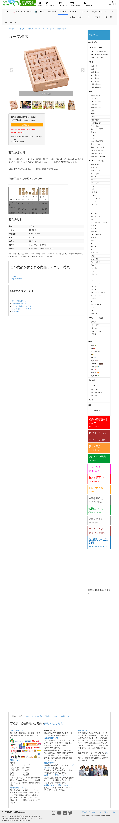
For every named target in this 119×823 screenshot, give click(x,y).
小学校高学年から (96, 87)
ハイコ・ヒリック (96, 331)
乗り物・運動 (97, 12)
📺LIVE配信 (39, 12)
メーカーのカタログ (97, 392)
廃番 (90, 405)
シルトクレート (95, 216)
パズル (93, 138)
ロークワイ (94, 313)
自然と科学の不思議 (97, 141)
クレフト (93, 189)
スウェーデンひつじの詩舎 (99, 222)
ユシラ (93, 301)
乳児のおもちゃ (95, 95)
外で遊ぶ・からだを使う (98, 147)
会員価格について (51, 738)
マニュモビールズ (96, 295)
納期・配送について (18, 788)
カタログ (91, 385)
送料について (15, 760)
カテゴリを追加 (94, 410)
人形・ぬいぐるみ (96, 101)
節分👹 (93, 348)
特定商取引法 (86, 812)
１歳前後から (95, 72)
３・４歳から (95, 78)
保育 (105, 17)
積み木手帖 (94, 395)
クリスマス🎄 (95, 376)
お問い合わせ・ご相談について (56, 785)
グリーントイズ (95, 198)
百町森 (93, 256)
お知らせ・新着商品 (34, 716)
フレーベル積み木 (48, 29)
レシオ (93, 307)
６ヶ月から (94, 69)
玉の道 (93, 117)
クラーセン (94, 328)
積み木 (37, 29)
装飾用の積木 (61, 29)
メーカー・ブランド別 (96, 161)
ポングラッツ (95, 289)
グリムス (93, 195)
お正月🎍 (93, 345)
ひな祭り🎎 (94, 360)
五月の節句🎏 (95, 367)
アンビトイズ (95, 167)
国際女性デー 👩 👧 (97, 364)
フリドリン (94, 268)
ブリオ (93, 271)
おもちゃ (63, 12)
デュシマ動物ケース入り (21, 306)
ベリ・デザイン (95, 283)
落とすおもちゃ (95, 144)
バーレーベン (95, 253)
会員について (66, 716)
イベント (88, 17)
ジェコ (93, 219)
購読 (114, 812)
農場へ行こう (17, 311)
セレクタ (93, 225)
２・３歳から (95, 75)
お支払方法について (18, 730)
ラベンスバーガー (96, 304)
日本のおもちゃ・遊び (97, 150)
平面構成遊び (95, 120)
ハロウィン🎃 (95, 373)
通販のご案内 (17, 716)
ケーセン (93, 201)
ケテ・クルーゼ (95, 204)
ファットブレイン (96, 262)
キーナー (93, 186)
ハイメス (93, 247)
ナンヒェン (94, 237)
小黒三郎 (93, 334)
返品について (49, 763)
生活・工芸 (84, 12)
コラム (72, 17)
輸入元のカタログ (96, 389)
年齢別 (90, 62)
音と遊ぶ (93, 132)
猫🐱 (92, 354)
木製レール (94, 104)
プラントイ (94, 274)
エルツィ (93, 180)
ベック (93, 280)
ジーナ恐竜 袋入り (19, 301)
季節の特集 (52, 12)
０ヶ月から (94, 66)
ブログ (97, 17)
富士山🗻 (93, 357)
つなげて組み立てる (97, 123)
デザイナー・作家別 (95, 318)
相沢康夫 (93, 322)
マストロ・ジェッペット (98, 292)
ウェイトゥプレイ (96, 174)
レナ (92, 310)
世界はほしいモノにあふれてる (100, 54)
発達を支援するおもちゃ (98, 156)
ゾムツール (94, 231)
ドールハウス (95, 126)
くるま (93, 111)
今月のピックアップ (95, 48)
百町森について (51, 716)
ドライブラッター (96, 234)
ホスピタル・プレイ (97, 153)
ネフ (92, 243)
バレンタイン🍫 (95, 351)
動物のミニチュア (96, 108)
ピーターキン (95, 259)
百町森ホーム (13, 29)
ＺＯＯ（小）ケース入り (21, 309)
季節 (90, 341)
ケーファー (94, 207)
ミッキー (93, 298)
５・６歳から (95, 81)
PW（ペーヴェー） (96, 286)
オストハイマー (95, 183)
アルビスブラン (95, 164)
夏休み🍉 (93, 370)
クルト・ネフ (95, 325)
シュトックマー (95, 213)
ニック (93, 241)
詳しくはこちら (53, 723)
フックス (93, 265)
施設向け (91, 380)
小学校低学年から (96, 84)
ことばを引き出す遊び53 (98, 51)
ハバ (92, 250)
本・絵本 (73, 12)
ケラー (93, 210)
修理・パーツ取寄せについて (55, 775)
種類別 (30, 29)
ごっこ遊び (94, 98)
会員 (80, 17)
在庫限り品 (92, 42)
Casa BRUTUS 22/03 (97, 57)
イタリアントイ (95, 171)
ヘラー (93, 277)
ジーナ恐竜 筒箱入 (19, 304)
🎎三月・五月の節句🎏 (22, 12)
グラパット (94, 192)
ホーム (7, 12)
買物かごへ (26, 125)
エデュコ (93, 177)
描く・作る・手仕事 (97, 129)
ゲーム (93, 135)
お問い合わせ (107, 812)
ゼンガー (93, 228)
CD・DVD (109, 12)
